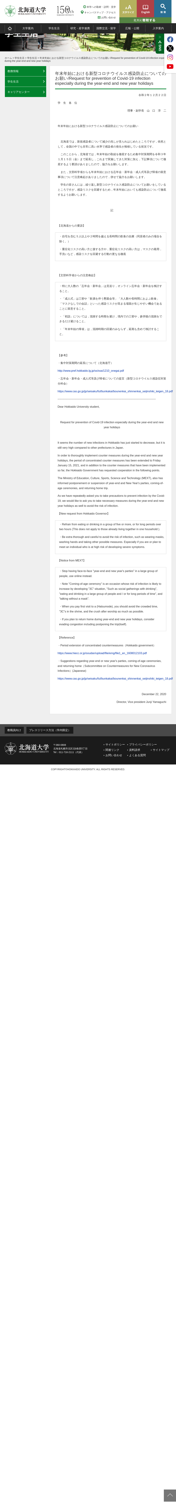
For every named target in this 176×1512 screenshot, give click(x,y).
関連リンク (112, 749)
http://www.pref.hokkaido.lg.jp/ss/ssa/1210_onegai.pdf (91, 370)
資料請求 (134, 749)
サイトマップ (161, 749)
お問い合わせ (108, 17)
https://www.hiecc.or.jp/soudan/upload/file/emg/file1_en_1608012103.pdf (102, 653)
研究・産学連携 (80, 28)
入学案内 (158, 28)
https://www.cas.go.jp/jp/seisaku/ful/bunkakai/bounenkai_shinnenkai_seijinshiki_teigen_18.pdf (115, 391)
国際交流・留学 (106, 28)
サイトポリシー (115, 744)
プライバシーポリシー (143, 744)
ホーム (8, 58)
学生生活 (54, 28)
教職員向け (14, 730)
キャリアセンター (18, 91)
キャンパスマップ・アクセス (100, 12)
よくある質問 (137, 755)
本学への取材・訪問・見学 (101, 7)
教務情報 (13, 71)
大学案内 (28, 28)
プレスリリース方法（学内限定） (50, 730)
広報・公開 (132, 28)
